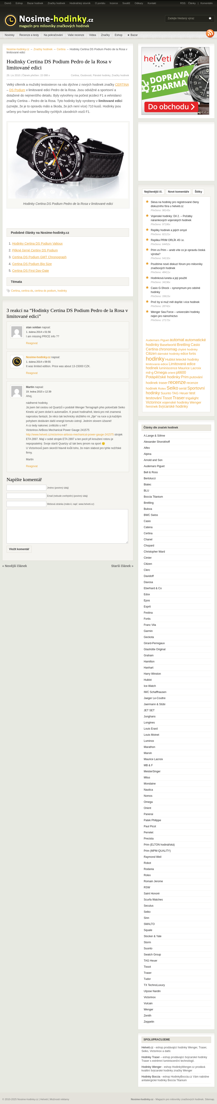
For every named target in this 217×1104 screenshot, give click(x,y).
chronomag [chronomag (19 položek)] (168, 349)
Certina (75, 75)
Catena (148, 527)
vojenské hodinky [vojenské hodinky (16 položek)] (175, 402)
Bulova (148, 509)
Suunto (148, 948)
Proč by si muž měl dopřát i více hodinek (175, 302)
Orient (147, 808)
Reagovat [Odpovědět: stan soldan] (32, 343)
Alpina (147, 454)
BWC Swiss (151, 515)
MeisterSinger (152, 771)
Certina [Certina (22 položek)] (152, 349)
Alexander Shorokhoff (157, 441)
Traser (147, 972)
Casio (147, 521)
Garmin (148, 631)
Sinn (146, 918)
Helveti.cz (147, 1047)
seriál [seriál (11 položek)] (183, 388)
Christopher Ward (154, 551)
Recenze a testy (29, 35)
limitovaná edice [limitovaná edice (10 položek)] (157, 364)
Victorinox (150, 997)
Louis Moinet (151, 734)
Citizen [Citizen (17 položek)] (151, 353)
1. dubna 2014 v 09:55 (38, 361)
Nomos (148, 795)
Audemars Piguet (154, 466)
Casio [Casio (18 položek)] (195, 345)
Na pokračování (53, 35)
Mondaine (150, 783)
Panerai (148, 814)
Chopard (149, 545)
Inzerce (114, 3)
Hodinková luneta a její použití (169, 278)
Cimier (148, 557)
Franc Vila (150, 624)
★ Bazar (132, 35)
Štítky (198, 191)
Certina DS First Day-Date (30, 270)
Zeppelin (149, 1021)
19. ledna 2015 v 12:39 (38, 391)
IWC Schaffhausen (155, 692)
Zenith (147, 1015)
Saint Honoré (152, 893)
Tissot (147, 966)
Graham (148, 655)
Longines (149, 722)
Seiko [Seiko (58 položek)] (172, 387)
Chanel (148, 539)
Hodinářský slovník (80, 3)
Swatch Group (152, 954)
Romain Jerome (153, 881)
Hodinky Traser (151, 1057)
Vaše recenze (76, 35)
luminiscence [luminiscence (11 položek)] (168, 368)
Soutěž (126, 3)
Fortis (147, 618)
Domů (8, 3)
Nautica (148, 789)
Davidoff (149, 576)
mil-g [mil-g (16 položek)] (149, 372)
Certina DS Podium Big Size (32, 264)
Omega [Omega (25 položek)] (160, 372)
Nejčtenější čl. (153, 191)
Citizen (148, 563)
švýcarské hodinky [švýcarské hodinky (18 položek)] (173, 406)
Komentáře (206, 3)
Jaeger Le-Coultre (154, 698)
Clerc (147, 570)
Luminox (149, 740)
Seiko (147, 911)
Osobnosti (86, 75)
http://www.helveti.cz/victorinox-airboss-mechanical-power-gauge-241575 (70, 434)
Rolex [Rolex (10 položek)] (162, 388)
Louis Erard (151, 728)
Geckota (149, 637)
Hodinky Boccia (151, 1076)
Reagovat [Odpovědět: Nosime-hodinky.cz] (32, 373)
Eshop (19, 3)
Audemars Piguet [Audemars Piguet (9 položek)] (157, 340)
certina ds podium (45, 290)
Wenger (148, 1009)
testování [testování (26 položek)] (154, 398)
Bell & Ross (151, 472)
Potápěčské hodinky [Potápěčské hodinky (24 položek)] (163, 377)
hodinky (62, 290)
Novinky (9, 35)
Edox (147, 594)
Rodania (149, 869)
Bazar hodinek (35, 3)
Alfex (147, 447)
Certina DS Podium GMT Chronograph (39, 257)
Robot (147, 863)
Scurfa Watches (153, 899)
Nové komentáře (178, 191)
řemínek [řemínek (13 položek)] (152, 406)
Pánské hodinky (101, 75)
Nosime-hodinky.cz (18, 49)
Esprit (147, 606)
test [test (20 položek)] (192, 393)
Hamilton (149, 661)
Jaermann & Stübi (154, 704)
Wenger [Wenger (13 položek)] (195, 402)
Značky (105, 35)
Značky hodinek (56, 3)
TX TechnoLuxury (154, 985)
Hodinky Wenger (152, 1067)
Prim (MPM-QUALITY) (157, 850)
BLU (146, 490)
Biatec (147, 484)
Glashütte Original (154, 649)
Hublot (148, 679)
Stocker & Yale (152, 936)
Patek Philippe (152, 820)
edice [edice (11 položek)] (184, 353)
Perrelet (148, 832)
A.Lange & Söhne (154, 435)
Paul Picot (150, 826)
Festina (148, 612)
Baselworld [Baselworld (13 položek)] (168, 345)
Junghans (150, 716)
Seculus (148, 905)
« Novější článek (14, 572)
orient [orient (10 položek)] (171, 372)
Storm (147, 942)
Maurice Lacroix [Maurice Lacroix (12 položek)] (189, 368)
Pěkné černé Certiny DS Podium (35, 250)
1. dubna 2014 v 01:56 (38, 332)
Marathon (149, 747)
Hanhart (148, 667)
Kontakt (152, 3)
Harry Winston (152, 673)
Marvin (148, 753)
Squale (148, 930)
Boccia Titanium (153, 496)
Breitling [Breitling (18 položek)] (183, 345)
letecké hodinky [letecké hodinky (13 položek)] (187, 359)
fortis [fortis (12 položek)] (192, 353)
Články (192, 3)
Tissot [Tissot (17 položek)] (167, 398)
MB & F (148, 765)
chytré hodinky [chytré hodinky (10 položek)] (188, 349)
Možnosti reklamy (59, 1099)
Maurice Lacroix (153, 759)
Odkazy (139, 3)
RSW (147, 887)
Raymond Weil (152, 856)
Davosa (148, 582)
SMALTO (149, 924)
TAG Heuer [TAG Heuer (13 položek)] (180, 393)
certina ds (27, 290)
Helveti (44, 1099)
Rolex (147, 875)
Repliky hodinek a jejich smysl (169, 230)
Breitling (148, 502)
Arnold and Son (153, 460)
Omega (148, 802)
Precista (148, 838)
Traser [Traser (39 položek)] (179, 397)
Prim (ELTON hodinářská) (159, 844)
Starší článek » (122, 572)
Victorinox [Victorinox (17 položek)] (153, 402)
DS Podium (17, 90)
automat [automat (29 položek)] (177, 340)
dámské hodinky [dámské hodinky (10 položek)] (169, 353)
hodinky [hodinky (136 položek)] (155, 359)
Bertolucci (150, 478)
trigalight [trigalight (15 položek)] (192, 398)
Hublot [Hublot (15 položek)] (170, 359)
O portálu (100, 3)
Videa (92, 35)
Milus (147, 777)
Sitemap (209, 1099)
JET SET (149, 710)
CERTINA (122, 84)
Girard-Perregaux (154, 643)
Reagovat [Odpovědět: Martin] (32, 466)
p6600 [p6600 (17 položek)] (181, 372)
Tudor (147, 979)
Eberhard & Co (153, 588)
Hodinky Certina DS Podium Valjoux (37, 243)
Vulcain (148, 1003)
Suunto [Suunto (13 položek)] (166, 393)
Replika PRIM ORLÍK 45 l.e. (167, 240)
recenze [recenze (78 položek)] (177, 382)
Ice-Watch (150, 686)
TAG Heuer (150, 960)
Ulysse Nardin (152, 991)
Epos (147, 600)
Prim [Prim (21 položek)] (185, 377)
